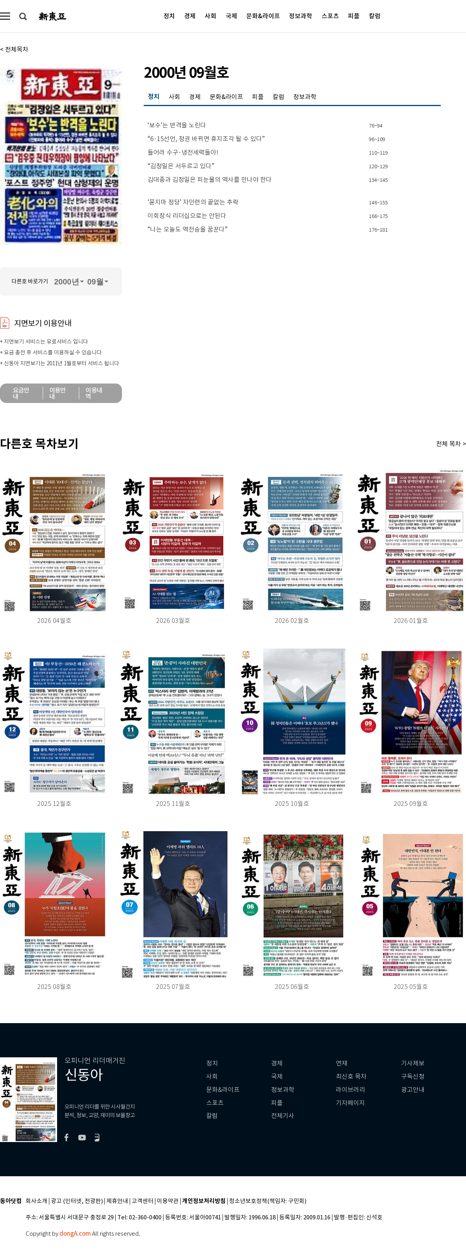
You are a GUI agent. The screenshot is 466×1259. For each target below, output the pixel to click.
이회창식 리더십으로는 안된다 (187, 216)
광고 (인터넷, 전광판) (77, 1201)
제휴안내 (117, 1201)
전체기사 (282, 1115)
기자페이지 (350, 1103)
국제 (231, 15)
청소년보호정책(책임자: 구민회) (267, 1201)
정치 (169, 15)
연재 (342, 1063)
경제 (190, 15)
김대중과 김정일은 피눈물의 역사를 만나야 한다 (210, 180)
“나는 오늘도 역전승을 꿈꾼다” (188, 230)
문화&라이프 (263, 15)
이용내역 (93, 393)
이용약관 (168, 1201)
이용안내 (57, 393)
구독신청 (412, 1076)
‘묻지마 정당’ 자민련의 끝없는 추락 (193, 202)
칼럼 (375, 15)
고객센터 (142, 1201)
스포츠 (330, 15)
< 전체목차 (14, 49)
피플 (354, 15)
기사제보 (412, 1063)
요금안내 (21, 393)
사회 (210, 15)
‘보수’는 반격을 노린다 (177, 125)
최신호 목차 (351, 1076)
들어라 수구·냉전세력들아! (183, 153)
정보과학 (300, 15)
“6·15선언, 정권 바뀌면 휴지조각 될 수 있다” (206, 139)
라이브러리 (350, 1089)
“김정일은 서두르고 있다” (181, 166)
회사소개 (36, 1201)
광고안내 (412, 1089)
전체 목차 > (451, 444)
